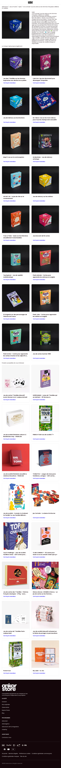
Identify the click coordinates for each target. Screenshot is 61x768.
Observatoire (5, 707)
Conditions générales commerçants (42, 753)
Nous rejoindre (6, 704)
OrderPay (4, 729)
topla (19, 7)
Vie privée (4, 753)
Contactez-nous (6, 737)
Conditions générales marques (10, 756)
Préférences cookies (24, 753)
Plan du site (23, 756)
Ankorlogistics (5, 724)
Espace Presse (6, 710)
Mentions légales (13, 753)
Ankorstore (5, 7)
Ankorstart (5, 721)
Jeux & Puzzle (13, 7)
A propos (4, 701)
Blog (3, 713)
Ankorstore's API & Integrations (10, 726)
